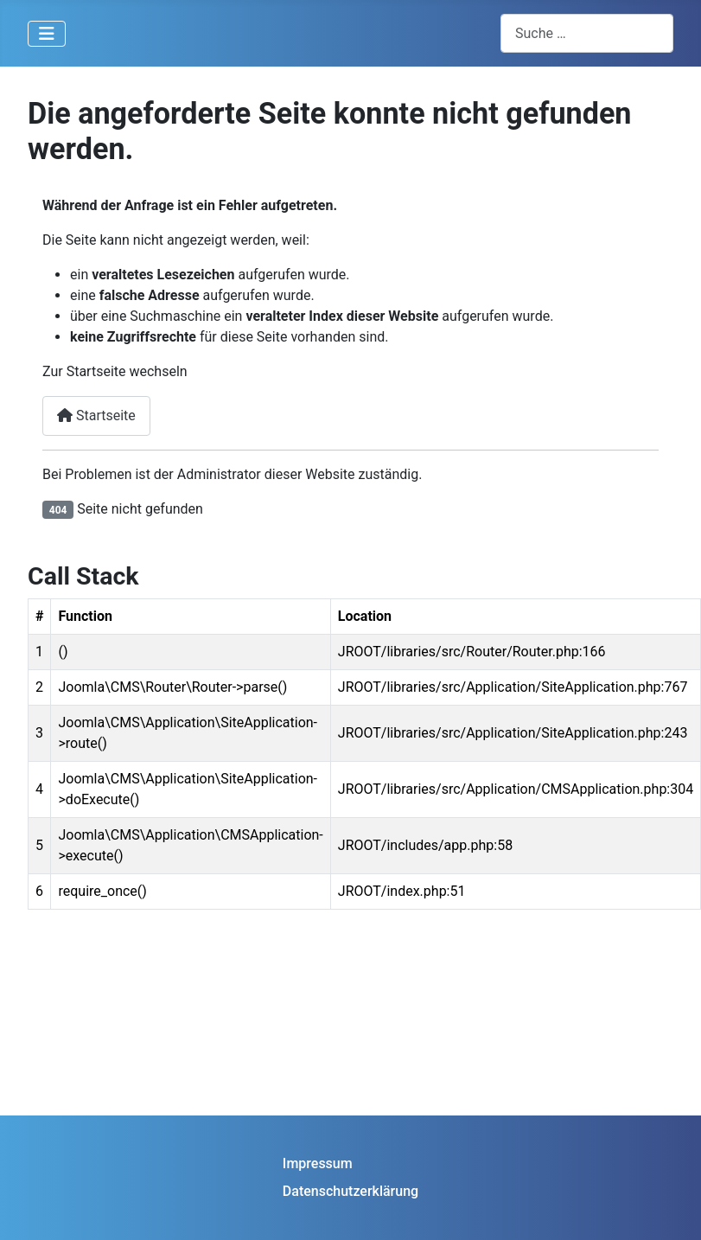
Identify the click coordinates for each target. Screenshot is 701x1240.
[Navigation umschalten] (47, 34)
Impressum (318, 1163)
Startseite (96, 415)
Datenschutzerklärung (350, 1191)
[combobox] (586, 33)
